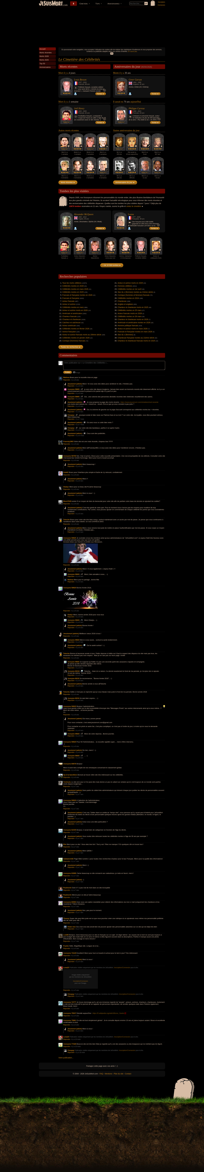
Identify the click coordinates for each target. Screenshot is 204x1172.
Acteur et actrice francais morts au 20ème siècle (81, 335)
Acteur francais (68, 301)
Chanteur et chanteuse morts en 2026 (133, 319)
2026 (85, 82)
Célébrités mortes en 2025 (73, 292)
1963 (80, 111)
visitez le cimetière (133, 206)
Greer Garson (135, 79)
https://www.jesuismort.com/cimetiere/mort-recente (139, 402)
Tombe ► (100, 94)
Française (135, 219)
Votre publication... (65, 1058)
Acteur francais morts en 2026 (130, 313)
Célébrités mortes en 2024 (128, 298)
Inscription (161, 2)
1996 (139, 82)
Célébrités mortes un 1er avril (129, 289)
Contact (128, 1074)
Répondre (66, 380)
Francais (81, 84)
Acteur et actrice (68, 304)
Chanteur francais (69, 316)
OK (112, 53)
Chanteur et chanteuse (71, 319)
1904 (134, 82)
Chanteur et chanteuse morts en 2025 (133, 307)
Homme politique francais (128, 325)
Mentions (108, 1074)
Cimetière (83, 3)
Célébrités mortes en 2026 (73, 286)
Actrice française (69, 332)
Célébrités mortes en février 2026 (75, 329)
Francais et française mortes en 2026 (77, 295)
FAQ (101, 1074)
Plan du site (118, 1074)
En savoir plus (132, 51)
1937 (80, 82)
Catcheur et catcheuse (71, 322)
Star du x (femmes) (125, 335)
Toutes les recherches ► (71, 347)
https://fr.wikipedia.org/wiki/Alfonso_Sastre (108, 1013)
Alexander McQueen (83, 214)
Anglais (80, 219)
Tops (97, 3)
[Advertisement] (102, 26)
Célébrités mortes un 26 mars (130, 316)
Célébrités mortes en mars (73, 307)
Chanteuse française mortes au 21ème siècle (136, 338)
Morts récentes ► (68, 182)
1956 (134, 111)
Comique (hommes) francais (73, 341)
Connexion (161, 5)
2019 (139, 111)
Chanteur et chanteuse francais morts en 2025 (136, 341)
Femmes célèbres (125, 286)
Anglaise (136, 84)
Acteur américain (69, 325)
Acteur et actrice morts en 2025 (130, 283)
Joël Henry (79, 108)
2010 (85, 217)
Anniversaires (113, 3)
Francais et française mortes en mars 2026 (135, 332)
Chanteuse (122, 301)
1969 (80, 217)
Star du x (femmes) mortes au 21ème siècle (135, 292)
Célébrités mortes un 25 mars (130, 310)
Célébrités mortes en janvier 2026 (76, 338)
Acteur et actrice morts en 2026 (75, 310)
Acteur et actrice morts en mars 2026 (133, 329)
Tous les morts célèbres (71, 283)
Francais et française (70, 298)
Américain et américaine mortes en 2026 (134, 322)
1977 (134, 217)
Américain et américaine (72, 313)
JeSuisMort (51, 3)
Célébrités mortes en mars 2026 (75, 289)
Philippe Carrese (137, 108)
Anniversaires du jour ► (125, 182)
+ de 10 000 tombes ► (112, 265)
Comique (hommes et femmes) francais (133, 295)
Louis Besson (80, 79)
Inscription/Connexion (122, 967)
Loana (131, 214)
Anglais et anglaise (125, 304)
